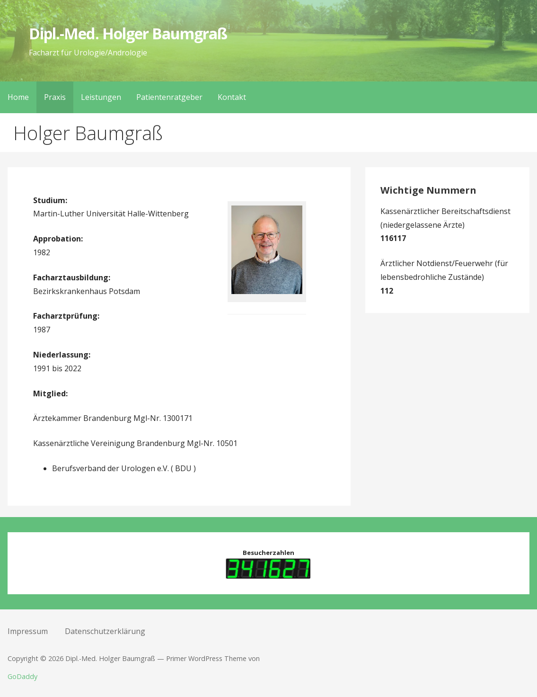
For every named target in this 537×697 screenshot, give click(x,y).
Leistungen (101, 97)
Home (18, 97)
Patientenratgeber (169, 97)
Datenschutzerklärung (105, 631)
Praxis (55, 97)
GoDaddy (22, 676)
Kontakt (232, 97)
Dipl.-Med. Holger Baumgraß (128, 33)
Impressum (28, 631)
